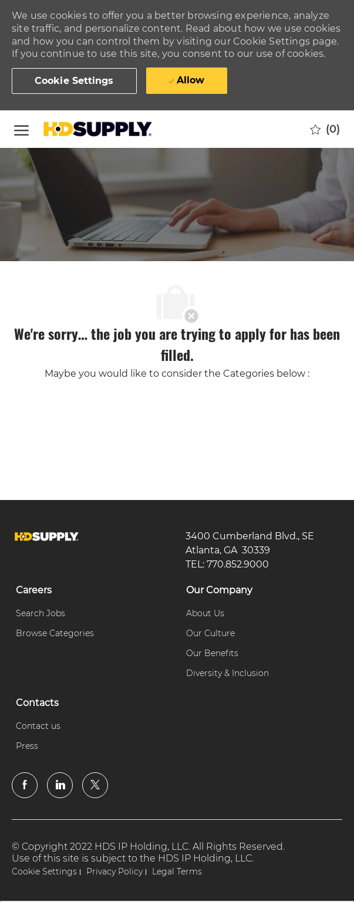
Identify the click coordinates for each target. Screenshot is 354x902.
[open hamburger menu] (21, 129)
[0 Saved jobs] (325, 129)
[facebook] (25, 785)
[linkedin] (60, 785)
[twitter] (95, 785)
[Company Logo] (99, 129)
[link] (47, 536)
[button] (74, 81)
